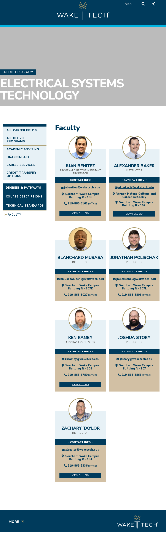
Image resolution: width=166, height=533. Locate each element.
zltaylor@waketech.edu (82, 450)
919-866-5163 (78, 203)
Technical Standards (25, 206)
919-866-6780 (78, 375)
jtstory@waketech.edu (136, 359)
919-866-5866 (131, 375)
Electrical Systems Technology (62, 89)
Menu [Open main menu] (129, 4)
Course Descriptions (24, 197)
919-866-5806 (131, 295)
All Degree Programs (15, 139)
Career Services (20, 165)
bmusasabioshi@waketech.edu (82, 279)
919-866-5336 (78, 466)
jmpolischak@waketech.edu (136, 279)
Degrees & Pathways (23, 188)
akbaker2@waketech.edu (136, 187)
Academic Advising (22, 149)
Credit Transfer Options (21, 174)
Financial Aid (17, 157)
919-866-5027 (78, 295)
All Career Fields (21, 130)
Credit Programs (18, 72)
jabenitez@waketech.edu (82, 187)
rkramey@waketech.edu (82, 359)
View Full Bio (80, 213)
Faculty (14, 215)
